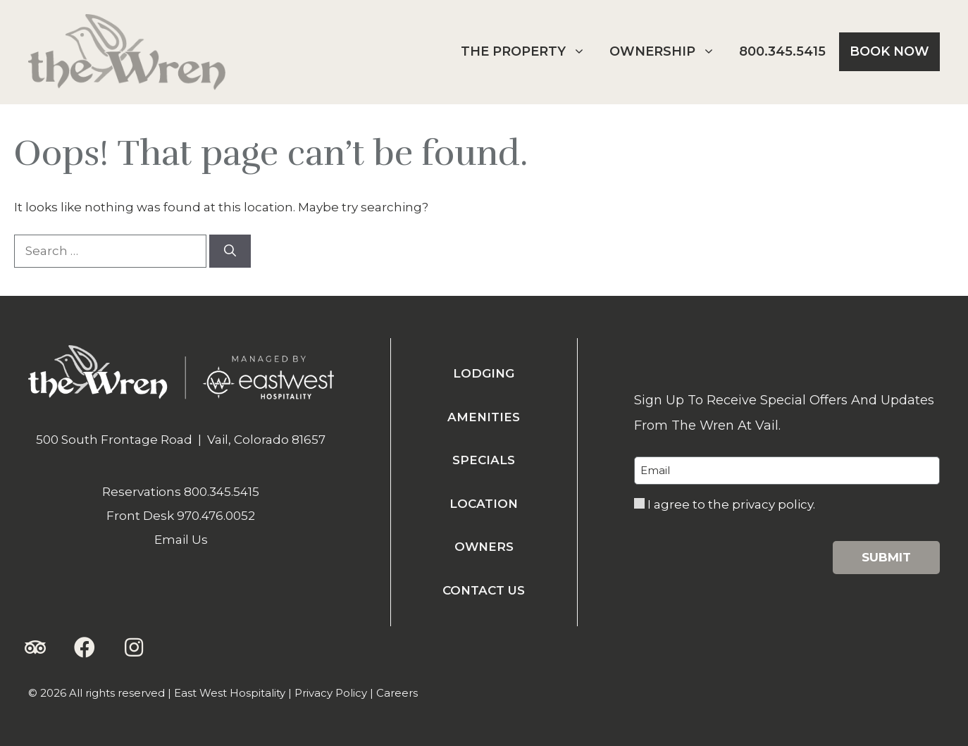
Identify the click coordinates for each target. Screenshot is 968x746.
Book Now (889, 51)
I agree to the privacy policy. (731, 504)
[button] (35, 647)
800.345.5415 (782, 51)
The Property (528, 51)
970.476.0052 (216, 516)
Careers (397, 693)
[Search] (230, 251)
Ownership (667, 51)
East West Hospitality (229, 693)
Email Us (181, 540)
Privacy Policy (330, 693)
